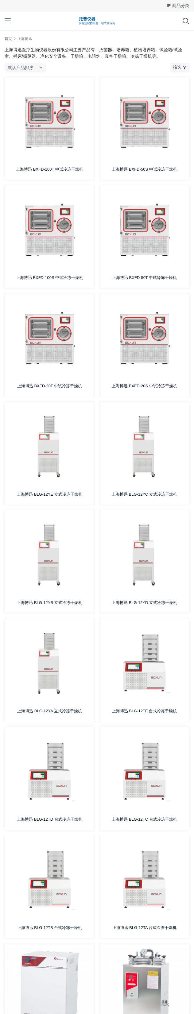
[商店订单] (26, 67)
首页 (8, 39)
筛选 (180, 67)
